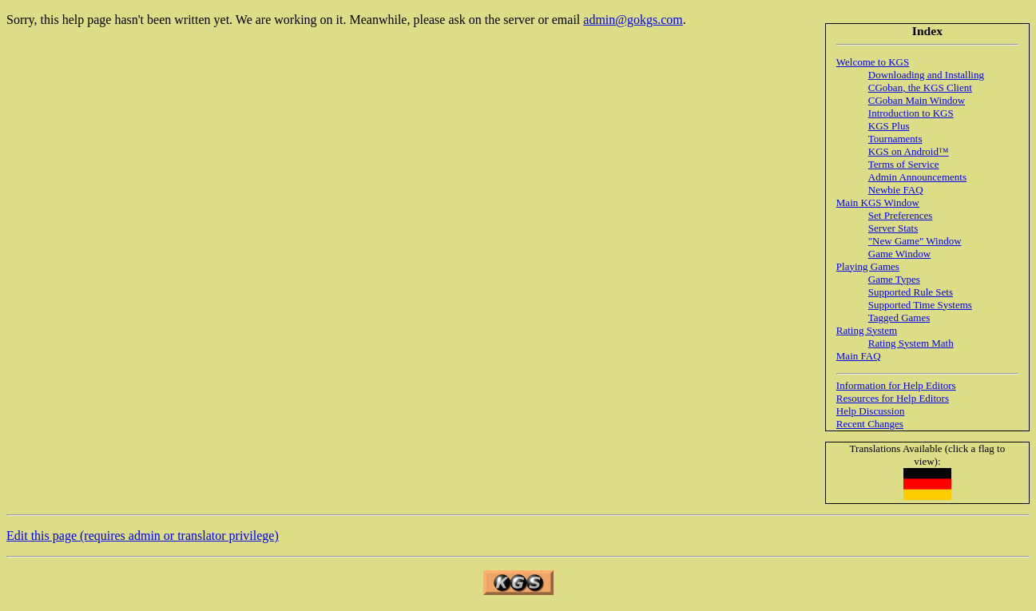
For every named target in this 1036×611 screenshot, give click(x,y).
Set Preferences (900, 215)
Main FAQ (858, 356)
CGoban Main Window (916, 100)
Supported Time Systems (920, 305)
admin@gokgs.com (633, 19)
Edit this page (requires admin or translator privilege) (142, 535)
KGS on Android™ (908, 151)
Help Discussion (870, 411)
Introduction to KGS (911, 113)
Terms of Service (903, 164)
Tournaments (895, 139)
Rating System (866, 330)
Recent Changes (869, 424)
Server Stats (893, 228)
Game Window (899, 254)
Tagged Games (899, 317)
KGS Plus (889, 126)
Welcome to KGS (872, 62)
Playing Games (867, 266)
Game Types (894, 279)
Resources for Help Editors (892, 398)
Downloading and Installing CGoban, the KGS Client (926, 81)
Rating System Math (911, 343)
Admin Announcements (917, 177)
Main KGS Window (877, 202)
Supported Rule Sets (910, 292)
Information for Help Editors (896, 385)
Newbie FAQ (895, 190)
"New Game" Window (915, 241)
